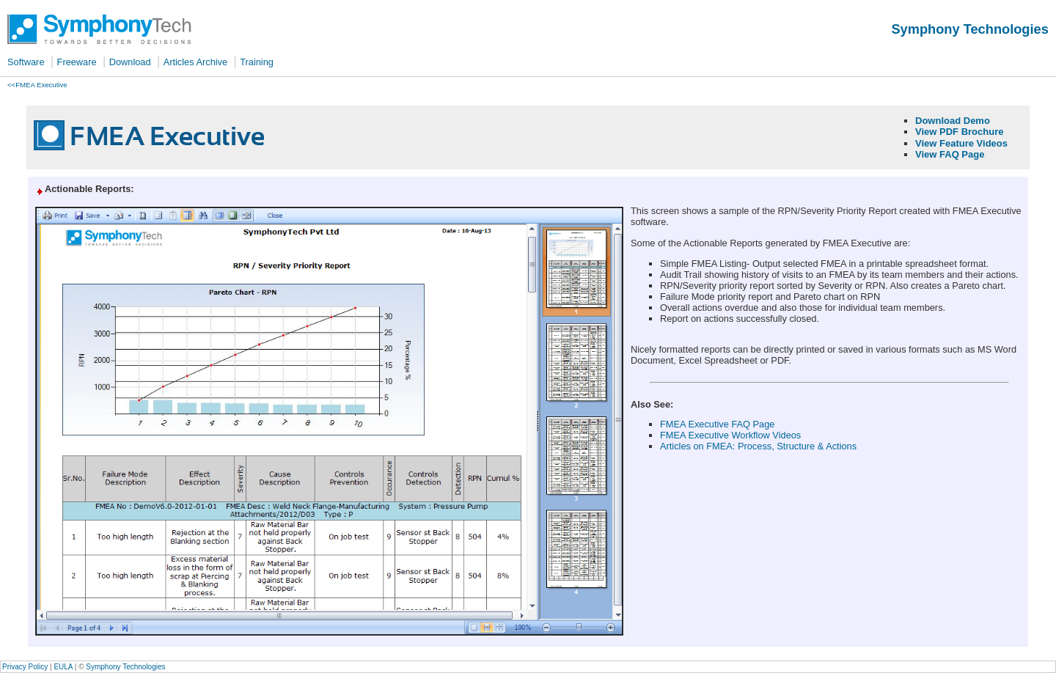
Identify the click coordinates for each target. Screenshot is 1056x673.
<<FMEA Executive (37, 85)
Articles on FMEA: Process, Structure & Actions (758, 446)
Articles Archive (195, 61)
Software (26, 61)
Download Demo (952, 120)
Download (130, 61)
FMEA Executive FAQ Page (717, 424)
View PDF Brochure (959, 131)
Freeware (77, 61)
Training (257, 61)
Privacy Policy (25, 667)
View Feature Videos (961, 143)
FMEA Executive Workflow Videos (730, 435)
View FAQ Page (949, 154)
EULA (63, 667)
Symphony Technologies (125, 667)
